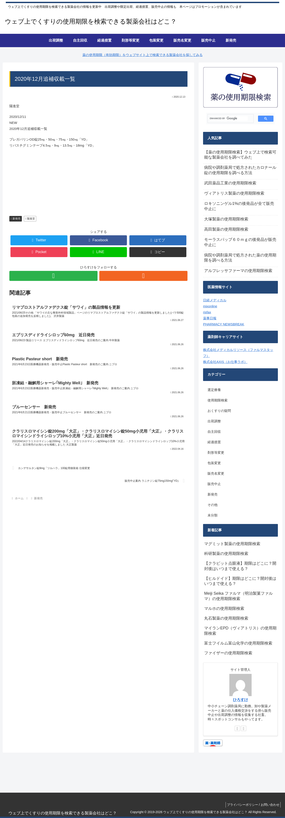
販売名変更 (216, 473)
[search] (229, 118)
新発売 (15, 218)
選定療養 (214, 390)
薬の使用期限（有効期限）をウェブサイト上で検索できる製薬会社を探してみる (142, 55)
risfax (207, 312)
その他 (213, 505)
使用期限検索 (218, 400)
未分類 (213, 515)
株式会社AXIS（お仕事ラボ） (225, 362)
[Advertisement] (98, 184)
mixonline (210, 306)
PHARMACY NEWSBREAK (223, 324)
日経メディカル (214, 300)
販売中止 (214, 484)
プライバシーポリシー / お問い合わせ (252, 804)
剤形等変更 (216, 452)
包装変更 (214, 463)
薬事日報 (209, 318)
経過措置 (214, 442)
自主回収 (214, 431)
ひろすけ (240, 700)
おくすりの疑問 (219, 411)
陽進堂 (30, 218)
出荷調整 (214, 421)
